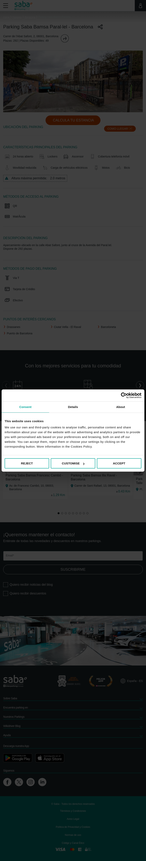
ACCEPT (119, 463)
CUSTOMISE (73, 463)
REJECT (27, 463)
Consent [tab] (25, 407)
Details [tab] (73, 407)
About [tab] (120, 407)
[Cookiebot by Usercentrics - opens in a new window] (123, 395)
